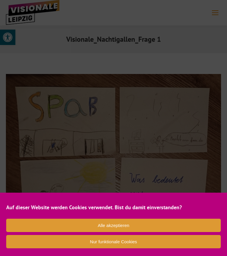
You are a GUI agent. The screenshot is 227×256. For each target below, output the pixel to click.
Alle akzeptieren (113, 225)
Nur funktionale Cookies (113, 241)
